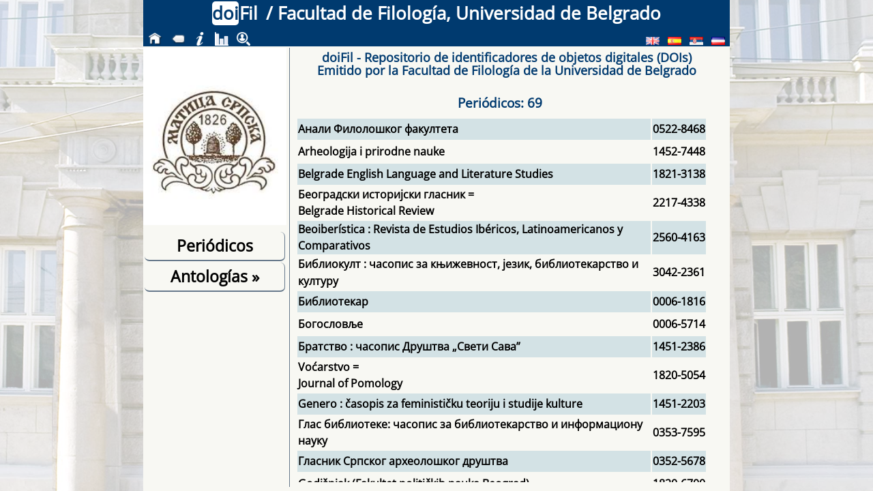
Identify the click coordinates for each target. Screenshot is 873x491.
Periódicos (215, 245)
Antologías (215, 276)
